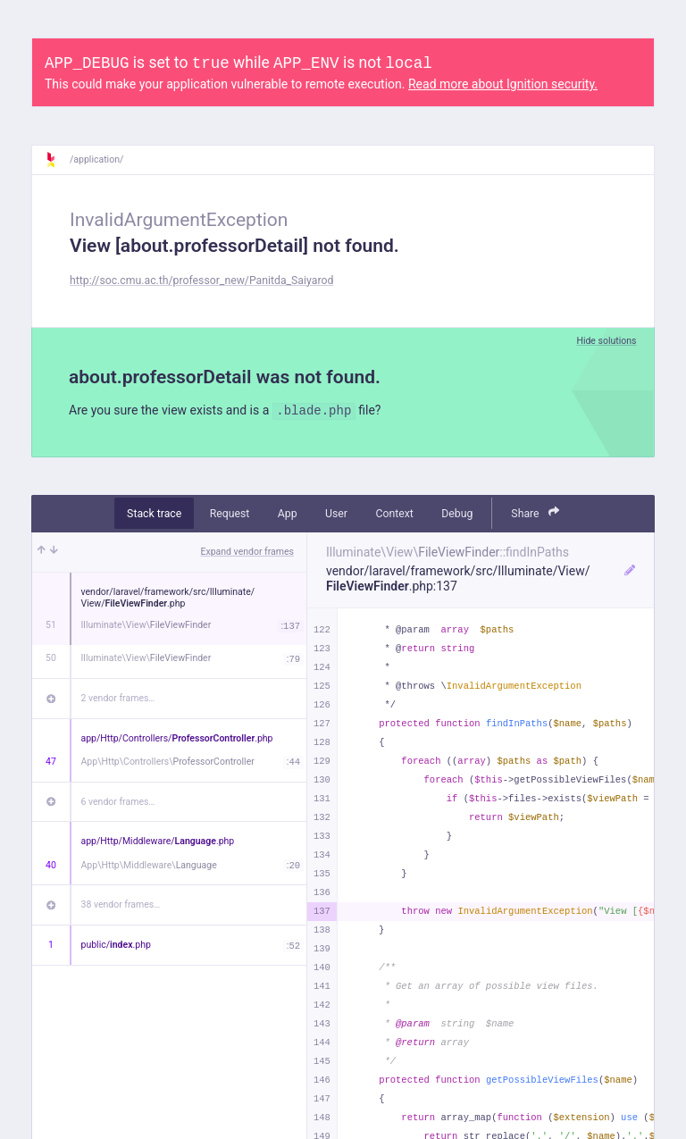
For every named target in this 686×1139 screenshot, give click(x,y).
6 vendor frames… (118, 802)
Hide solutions (606, 341)
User (336, 513)
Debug (457, 513)
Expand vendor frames (247, 551)
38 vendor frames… (121, 904)
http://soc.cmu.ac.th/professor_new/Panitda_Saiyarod (201, 280)
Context (394, 513)
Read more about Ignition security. (503, 84)
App (287, 513)
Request (230, 513)
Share (535, 512)
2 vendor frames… (118, 698)
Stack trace (154, 513)
